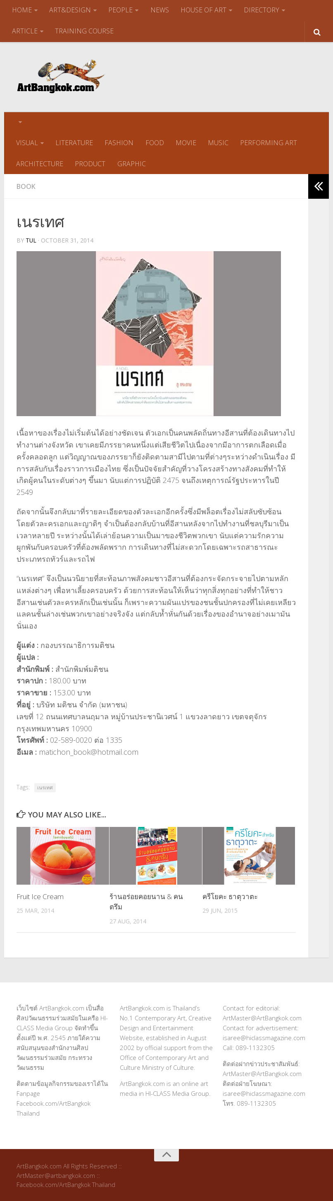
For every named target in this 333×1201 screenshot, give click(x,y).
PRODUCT (90, 162)
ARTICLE (25, 30)
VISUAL (27, 142)
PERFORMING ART (268, 142)
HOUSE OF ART (203, 9)
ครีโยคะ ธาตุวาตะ (230, 895)
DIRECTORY (261, 9)
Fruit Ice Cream (40, 895)
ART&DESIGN (70, 9)
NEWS (159, 9)
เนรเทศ (45, 786)
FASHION (119, 142)
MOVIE (185, 142)
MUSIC (217, 142)
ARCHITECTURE (39, 162)
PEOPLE (120, 9)
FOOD (154, 142)
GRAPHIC (131, 162)
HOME (22, 9)
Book (26, 185)
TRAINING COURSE (84, 30)
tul (31, 239)
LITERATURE (74, 142)
